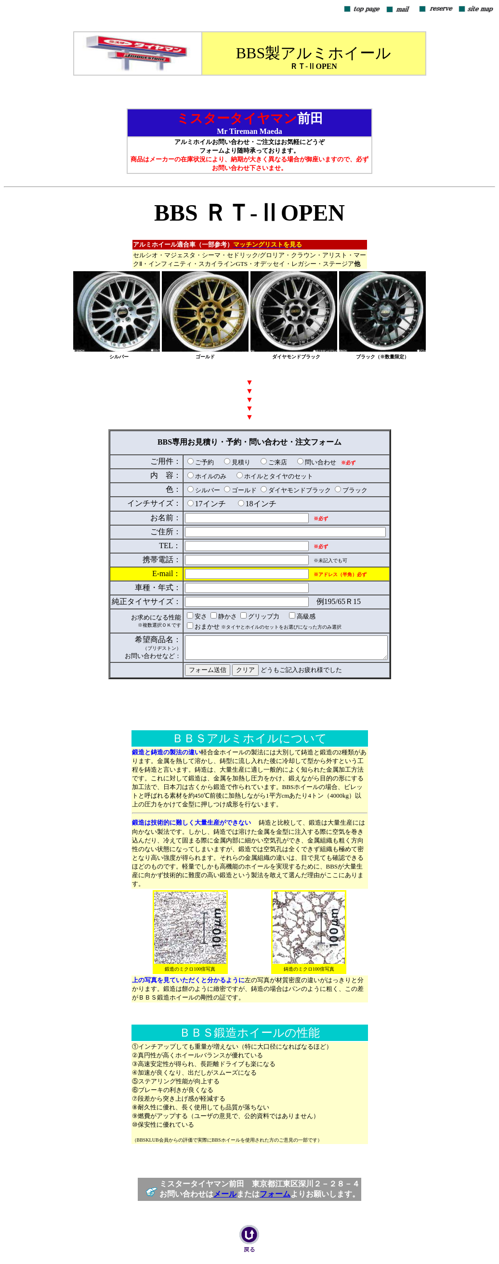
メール (224, 1197)
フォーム (275, 1197)
